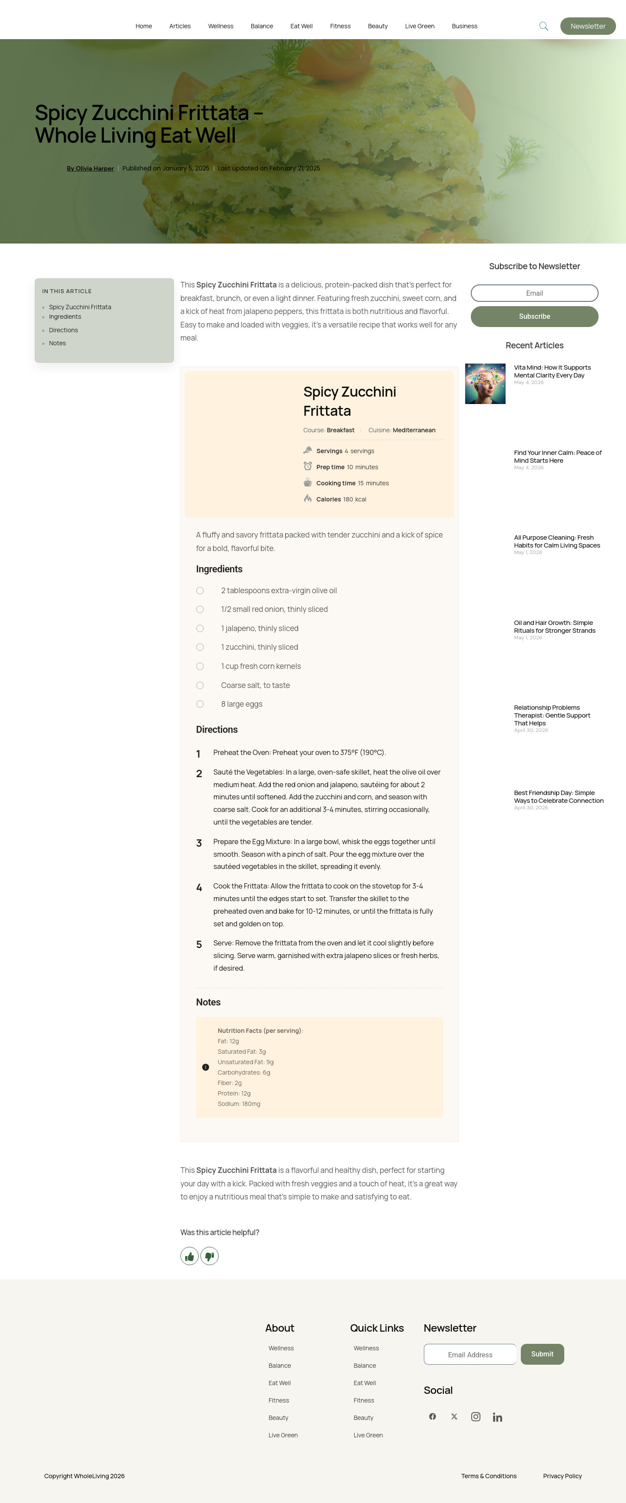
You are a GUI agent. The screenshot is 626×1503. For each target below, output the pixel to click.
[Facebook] (432, 1417)
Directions (63, 330)
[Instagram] (476, 1417)
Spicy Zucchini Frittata (80, 307)
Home (144, 26)
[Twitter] (454, 1417)
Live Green (419, 26)
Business (465, 26)
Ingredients (65, 316)
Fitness (340, 26)
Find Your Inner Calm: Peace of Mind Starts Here (558, 456)
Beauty (378, 26)
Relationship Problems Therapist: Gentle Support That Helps (552, 715)
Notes (57, 343)
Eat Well (302, 26)
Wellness (220, 26)
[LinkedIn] (497, 1417)
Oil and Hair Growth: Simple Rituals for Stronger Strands (555, 627)
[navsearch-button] (544, 26)
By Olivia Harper (90, 168)
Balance (262, 26)
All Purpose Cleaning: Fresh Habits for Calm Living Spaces (557, 541)
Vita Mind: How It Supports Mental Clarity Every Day (552, 371)
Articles (180, 26)
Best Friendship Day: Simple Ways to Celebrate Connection (559, 797)
